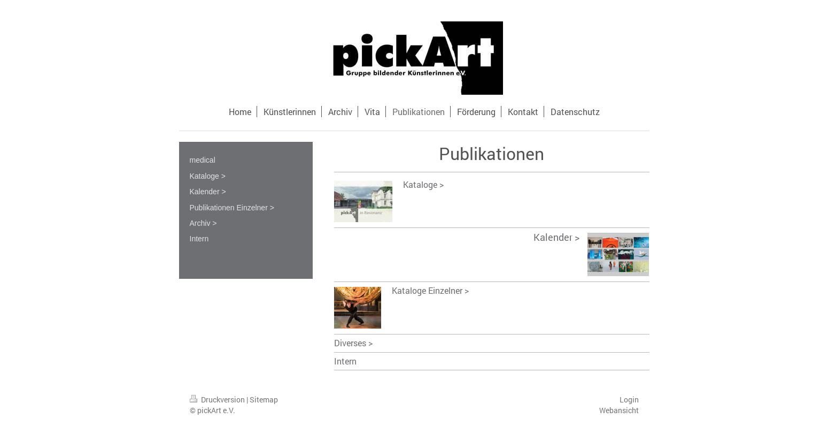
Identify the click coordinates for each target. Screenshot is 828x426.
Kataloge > (423, 184)
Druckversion (218, 399)
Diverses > (353, 342)
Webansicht (619, 410)
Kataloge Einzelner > (430, 290)
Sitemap (264, 399)
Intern (345, 361)
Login (629, 399)
